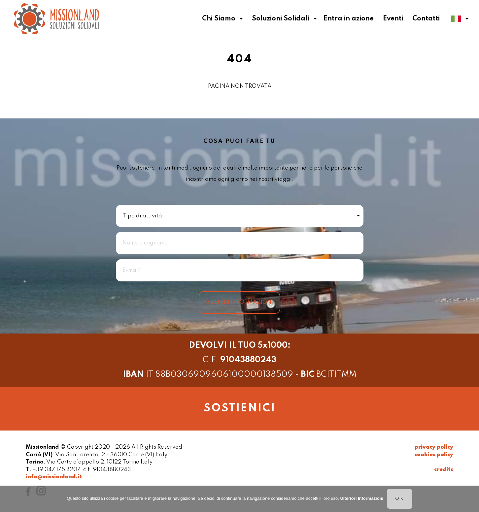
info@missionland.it (54, 477)
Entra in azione (349, 19)
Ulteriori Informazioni (361, 498)
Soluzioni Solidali (284, 18)
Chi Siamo (222, 18)
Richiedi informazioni (239, 302)
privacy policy (434, 447)
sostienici (240, 408)
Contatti (426, 19)
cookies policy (433, 455)
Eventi (393, 19)
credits (443, 469)
